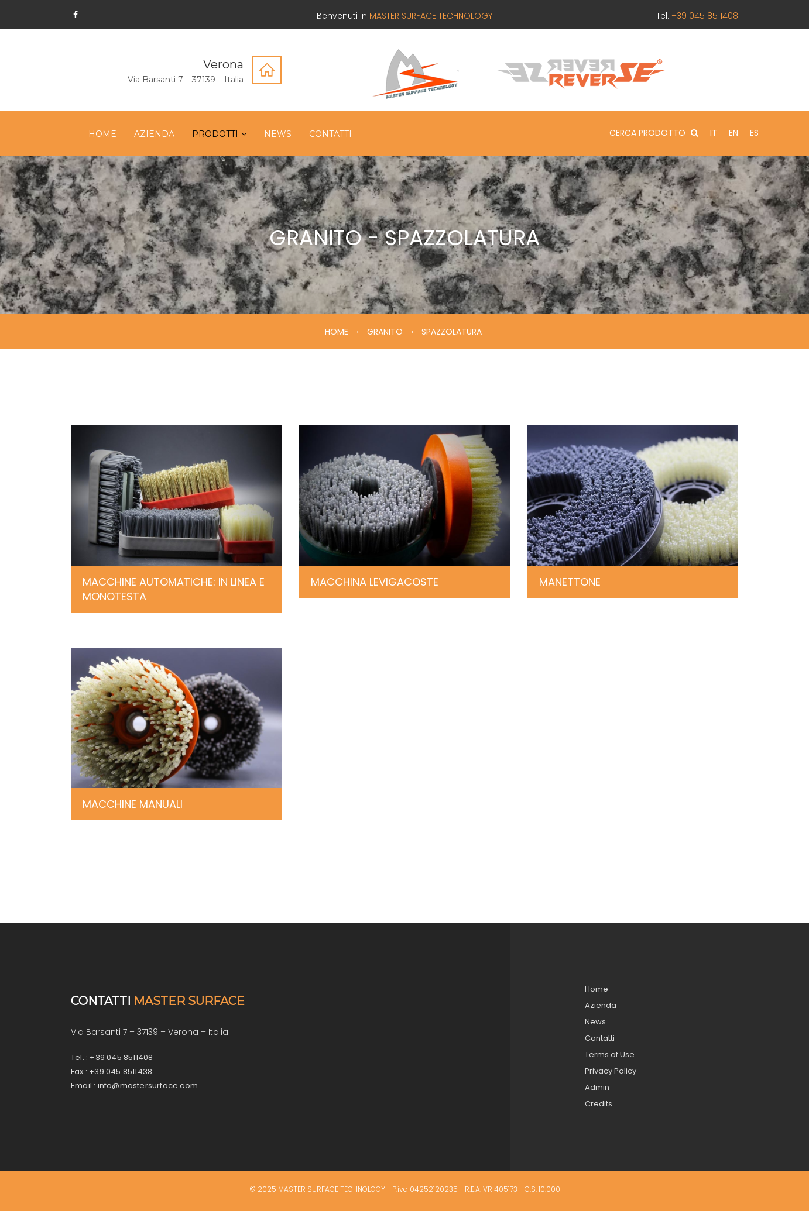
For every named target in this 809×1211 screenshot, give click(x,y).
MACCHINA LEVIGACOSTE (374, 581)
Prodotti (215, 134)
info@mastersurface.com (148, 1085)
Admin (597, 1087)
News (278, 134)
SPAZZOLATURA (451, 332)
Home (102, 134)
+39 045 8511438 (120, 1071)
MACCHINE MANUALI (133, 804)
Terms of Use (610, 1054)
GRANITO (385, 332)
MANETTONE (570, 581)
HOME (336, 332)
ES (754, 133)
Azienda (154, 134)
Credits (598, 1103)
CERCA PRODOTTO (653, 133)
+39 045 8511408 (121, 1057)
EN (733, 133)
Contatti (330, 134)
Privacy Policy (610, 1070)
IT (713, 133)
